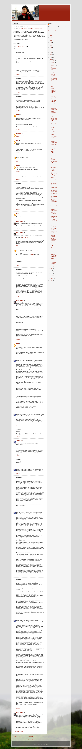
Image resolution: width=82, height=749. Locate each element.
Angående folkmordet (53, 260)
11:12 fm (18, 669)
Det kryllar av (53, 258)
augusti (52, 266)
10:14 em (18, 217)
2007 (51, 57)
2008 (51, 55)
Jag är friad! (53, 172)
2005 (51, 280)
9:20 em (18, 179)
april (52, 273)
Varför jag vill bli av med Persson (54, 206)
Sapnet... (52, 188)
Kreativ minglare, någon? (54, 217)
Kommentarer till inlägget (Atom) (26, 739)
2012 (51, 49)
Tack (51, 247)
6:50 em (18, 409)
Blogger (46, 744)
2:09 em (18, 74)
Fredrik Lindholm (19, 221)
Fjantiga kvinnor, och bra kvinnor (54, 106)
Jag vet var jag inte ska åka (53, 243)
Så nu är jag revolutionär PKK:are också (54, 200)
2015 (51, 44)
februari (52, 276)
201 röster (52, 127)
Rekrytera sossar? (53, 130)
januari (52, 278)
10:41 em (18, 228)
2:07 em (18, 65)
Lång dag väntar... (54, 193)
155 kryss (52, 134)
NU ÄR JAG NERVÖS (53, 149)
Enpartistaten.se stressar (54, 204)
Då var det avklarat (53, 152)
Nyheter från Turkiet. (23, 28)
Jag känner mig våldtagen (53, 245)
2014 (51, 45)
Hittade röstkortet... (53, 159)
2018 (51, 39)
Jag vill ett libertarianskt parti (53, 68)
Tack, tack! (53, 84)
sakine (17, 114)
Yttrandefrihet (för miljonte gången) (54, 174)
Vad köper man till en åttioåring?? (54, 94)
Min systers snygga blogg (54, 142)
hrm (17, 213)
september (53, 65)
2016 (51, 42)
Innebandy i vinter (54, 214)
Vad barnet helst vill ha (54, 229)
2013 (51, 47)
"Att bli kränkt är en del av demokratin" (54, 124)
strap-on (32, 254)
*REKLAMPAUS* (54, 181)
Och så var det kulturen (53, 101)
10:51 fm (18, 324)
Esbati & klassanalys (53, 139)
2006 (51, 59)
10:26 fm (18, 310)
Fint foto (52, 122)
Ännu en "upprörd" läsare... (53, 87)
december (53, 60)
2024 (51, 35)
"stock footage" (25, 237)
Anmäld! (52, 177)
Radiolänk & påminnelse (53, 112)
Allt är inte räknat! (54, 144)
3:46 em (18, 171)
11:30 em (18, 255)
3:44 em (18, 161)
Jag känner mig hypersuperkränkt (54, 91)
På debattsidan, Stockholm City (54, 250)
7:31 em (18, 436)
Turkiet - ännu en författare (54, 137)
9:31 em (18, 209)
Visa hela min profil (52, 30)
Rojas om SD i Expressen (53, 83)
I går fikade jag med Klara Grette (53, 263)
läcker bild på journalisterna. (36, 28)
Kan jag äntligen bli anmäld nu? (54, 180)
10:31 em (18, 575)
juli (51, 268)
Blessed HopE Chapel (53, 114)
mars (52, 275)
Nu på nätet (53, 194)
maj (51, 271)
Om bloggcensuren (54, 187)
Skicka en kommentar (19, 731)
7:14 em (18, 425)
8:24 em (18, 507)
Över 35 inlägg (53, 233)
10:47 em (18, 245)
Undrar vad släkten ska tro (54, 210)
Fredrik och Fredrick (53, 236)
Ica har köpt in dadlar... (53, 104)
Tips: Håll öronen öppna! (54, 132)
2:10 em (18, 92)
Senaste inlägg (17, 736)
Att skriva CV (53, 167)
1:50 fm (17, 265)
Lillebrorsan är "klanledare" (53, 156)
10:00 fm (18, 339)
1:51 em (18, 391)
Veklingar (52, 154)
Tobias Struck (19, 359)
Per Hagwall (18, 133)
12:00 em (18, 355)
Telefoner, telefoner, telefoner (53, 164)
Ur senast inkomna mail (54, 223)
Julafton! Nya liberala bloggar (54, 109)
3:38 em (18, 136)
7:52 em (18, 463)
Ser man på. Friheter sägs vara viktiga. (54, 255)
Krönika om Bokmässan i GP (53, 75)
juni (51, 270)
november (53, 62)
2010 (51, 52)
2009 (51, 54)
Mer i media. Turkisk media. (54, 220)
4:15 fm (17, 296)
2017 (51, 40)
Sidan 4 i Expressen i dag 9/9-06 (53, 225)
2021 (51, 37)
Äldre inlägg (42, 736)
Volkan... (52, 116)
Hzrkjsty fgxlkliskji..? (53, 170)
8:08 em (18, 473)
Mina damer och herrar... (54, 197)
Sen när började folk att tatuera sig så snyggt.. (54, 71)
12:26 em (18, 708)
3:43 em (18, 152)
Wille (17, 140)
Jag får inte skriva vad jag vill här (54, 252)
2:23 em (18, 110)
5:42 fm (17, 615)
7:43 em (18, 455)
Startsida (30, 736)
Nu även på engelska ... (53, 213)
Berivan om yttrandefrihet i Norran (54, 97)
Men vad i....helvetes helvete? (53, 239)
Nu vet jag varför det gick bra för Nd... (54, 119)
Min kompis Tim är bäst (54, 232)
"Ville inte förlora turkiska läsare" (54, 191)
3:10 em (18, 129)
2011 (51, 50)
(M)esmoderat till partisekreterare (54, 79)
